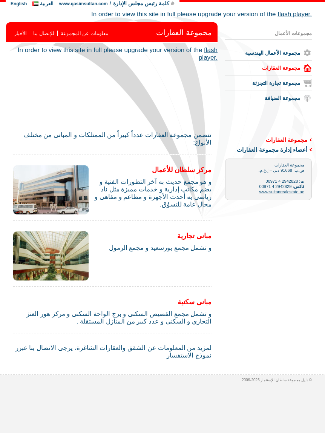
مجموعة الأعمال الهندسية (272, 53)
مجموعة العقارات (281, 68)
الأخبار (20, 33)
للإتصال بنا (43, 33)
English (19, 3)
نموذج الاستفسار (189, 355)
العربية (47, 3)
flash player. (294, 14)
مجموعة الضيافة (282, 98)
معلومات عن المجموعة (84, 33)
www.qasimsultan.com (83, 3)
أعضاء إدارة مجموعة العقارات (272, 149)
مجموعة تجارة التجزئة (276, 83)
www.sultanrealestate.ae (281, 192)
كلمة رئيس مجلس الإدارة (142, 3)
